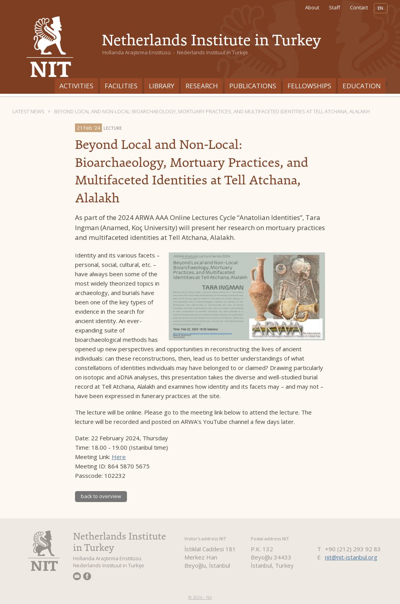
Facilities (121, 85)
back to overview (101, 496)
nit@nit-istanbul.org (351, 557)
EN (380, 8)
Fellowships (309, 85)
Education (362, 85)
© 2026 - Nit (200, 597)
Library (161, 85)
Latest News (28, 111)
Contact (359, 7)
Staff (334, 7)
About (312, 7)
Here (119, 457)
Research (202, 85)
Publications (252, 85)
